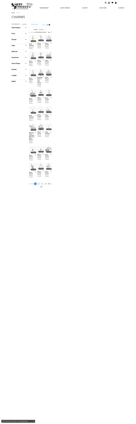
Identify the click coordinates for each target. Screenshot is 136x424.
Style (13, 45)
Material (14, 51)
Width (14, 81)
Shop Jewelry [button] (65, 8)
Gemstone (15, 57)
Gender (14, 69)
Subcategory (16, 27)
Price (13, 33)
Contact (121, 8)
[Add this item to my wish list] (58, 67)
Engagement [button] (44, 8)
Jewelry (13, 12)
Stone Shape (16, 63)
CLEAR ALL (24, 24)
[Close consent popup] (33, 421)
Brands (14, 39)
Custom (84, 8)
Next (121, 32)
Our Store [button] (103, 8)
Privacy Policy (23, 421)
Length (14, 75)
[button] (106, 2)
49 (84, 353)
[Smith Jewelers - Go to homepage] (22, 6)
